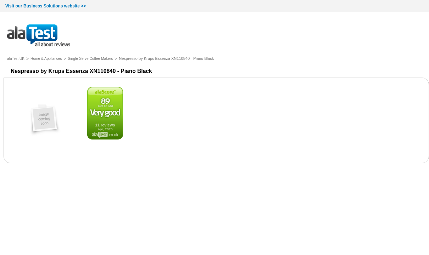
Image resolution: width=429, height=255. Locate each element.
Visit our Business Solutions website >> (45, 6)
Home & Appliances (46, 59)
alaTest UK (15, 59)
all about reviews (38, 35)
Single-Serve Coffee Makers (90, 59)
